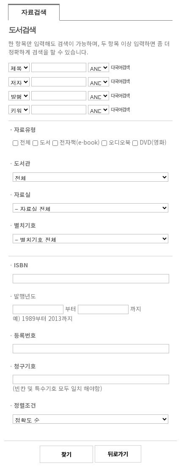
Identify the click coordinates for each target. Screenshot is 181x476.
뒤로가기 (118, 454)
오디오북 (116, 142)
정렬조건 (25, 405)
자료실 (22, 194)
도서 (42, 142)
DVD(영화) (149, 142)
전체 (22, 142)
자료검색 (34, 12)
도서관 (22, 163)
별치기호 (25, 225)
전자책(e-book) (76, 142)
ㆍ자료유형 (22, 129)
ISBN (21, 265)
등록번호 (25, 335)
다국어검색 (120, 67)
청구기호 (25, 366)
